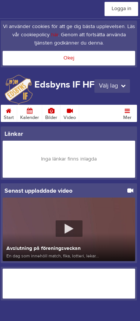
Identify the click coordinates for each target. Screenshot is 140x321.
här (54, 34)
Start (9, 112)
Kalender (29, 112)
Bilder (51, 112)
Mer (127, 112)
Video (69, 112)
